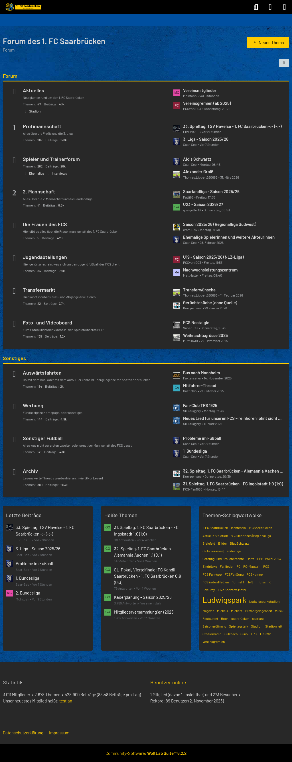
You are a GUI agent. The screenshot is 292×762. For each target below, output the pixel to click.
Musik (279, 611)
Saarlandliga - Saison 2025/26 (211, 191)
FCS (266, 566)
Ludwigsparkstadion (264, 601)
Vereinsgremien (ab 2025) (207, 103)
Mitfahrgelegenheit (258, 611)
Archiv (30, 471)
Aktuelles (33, 90)
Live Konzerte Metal (232, 590)
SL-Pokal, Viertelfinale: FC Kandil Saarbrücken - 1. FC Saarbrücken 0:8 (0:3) (147, 576)
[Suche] (256, 7)
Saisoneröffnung (214, 626)
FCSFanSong (234, 574)
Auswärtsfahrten (42, 372)
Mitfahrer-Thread (199, 385)
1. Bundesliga (195, 450)
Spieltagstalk (238, 626)
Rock (224, 618)
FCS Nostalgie (196, 322)
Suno (244, 634)
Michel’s (236, 611)
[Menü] (284, 7)
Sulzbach (231, 634)
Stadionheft (273, 626)
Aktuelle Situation (215, 536)
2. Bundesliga (28, 592)
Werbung (33, 405)
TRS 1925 (265, 634)
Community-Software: (146, 753)
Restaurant (210, 618)
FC (238, 566)
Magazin (208, 611)
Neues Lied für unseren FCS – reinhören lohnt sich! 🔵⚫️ (233, 418)
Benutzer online (168, 682)
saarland (258, 618)
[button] (284, 63)
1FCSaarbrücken (260, 528)
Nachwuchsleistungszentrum (210, 269)
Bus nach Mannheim (201, 372)
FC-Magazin (251, 566)
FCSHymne (254, 574)
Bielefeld (208, 543)
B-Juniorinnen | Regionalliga (251, 536)
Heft (250, 582)
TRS (254, 634)
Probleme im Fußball (202, 438)
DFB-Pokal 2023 (269, 559)
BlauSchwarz (239, 543)
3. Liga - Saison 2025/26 (205, 139)
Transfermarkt (39, 290)
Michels (222, 611)
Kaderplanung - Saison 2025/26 (143, 597)
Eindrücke (209, 566)
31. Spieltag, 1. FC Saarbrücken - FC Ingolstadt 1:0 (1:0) (233, 483)
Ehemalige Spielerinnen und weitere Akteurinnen (229, 237)
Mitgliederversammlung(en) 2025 (144, 611)
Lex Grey (208, 590)
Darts (250, 559)
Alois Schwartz (197, 159)
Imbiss (261, 582)
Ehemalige (36, 173)
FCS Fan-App (212, 574)
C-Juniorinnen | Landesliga (221, 551)
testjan (65, 700)
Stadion (34, 111)
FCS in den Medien (215, 582)
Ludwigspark (224, 599)
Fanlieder (227, 566)
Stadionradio (212, 634)
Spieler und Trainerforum (51, 159)
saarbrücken (240, 618)
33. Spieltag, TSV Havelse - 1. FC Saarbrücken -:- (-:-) (232, 126)
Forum (10, 76)
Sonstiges (14, 358)
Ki (270, 582)
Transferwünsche (199, 289)
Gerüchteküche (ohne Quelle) (210, 302)
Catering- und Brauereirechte (223, 559)
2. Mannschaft (39, 191)
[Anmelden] (270, 7)
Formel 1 (238, 582)
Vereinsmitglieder (199, 90)
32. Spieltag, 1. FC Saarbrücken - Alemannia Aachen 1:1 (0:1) (233, 470)
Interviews (59, 173)
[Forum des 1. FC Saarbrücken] (23, 7)
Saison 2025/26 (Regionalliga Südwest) (219, 224)
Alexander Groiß (198, 171)
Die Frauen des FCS (45, 224)
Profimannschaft (42, 126)
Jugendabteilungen (45, 257)
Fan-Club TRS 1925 (200, 405)
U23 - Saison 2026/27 (203, 204)
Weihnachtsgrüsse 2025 (205, 335)
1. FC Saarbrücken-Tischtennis (224, 528)
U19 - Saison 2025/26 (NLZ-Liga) (213, 257)
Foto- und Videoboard (47, 322)
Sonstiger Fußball (42, 438)
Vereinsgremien (213, 641)
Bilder (222, 543)
